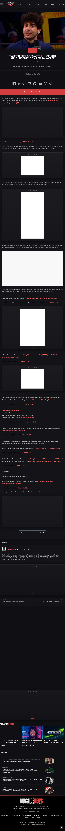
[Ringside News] (31, 804)
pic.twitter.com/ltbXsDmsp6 (48, 298)
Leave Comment (46, 66)
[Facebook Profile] (17, 549)
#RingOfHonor (27, 355)
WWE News (5, 758)
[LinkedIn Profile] (24, 549)
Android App (25, 66)
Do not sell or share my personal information (37, 824)
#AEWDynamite (29, 298)
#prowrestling (37, 355)
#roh (20, 355)
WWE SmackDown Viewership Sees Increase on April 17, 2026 (53, 742)
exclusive (25, 810)
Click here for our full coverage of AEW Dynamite (18, 142)
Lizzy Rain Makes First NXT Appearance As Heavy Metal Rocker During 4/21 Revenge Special (32, 743)
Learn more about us (33, 811)
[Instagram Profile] (27, 549)
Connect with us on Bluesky (32, 91)
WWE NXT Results (7, 777)
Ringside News (27, 806)
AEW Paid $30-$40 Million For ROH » (53, 601)
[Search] (63, 4)
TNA (45, 4)
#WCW (13, 410)
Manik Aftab (27, 61)
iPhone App (16, 66)
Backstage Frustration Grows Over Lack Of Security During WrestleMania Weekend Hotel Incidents (20, 771)
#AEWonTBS (16, 430)
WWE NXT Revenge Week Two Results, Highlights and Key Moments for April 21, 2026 (22, 780)
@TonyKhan (33, 459)
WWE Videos (5, 787)
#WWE (8, 410)
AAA (52, 4)
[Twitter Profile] (21, 549)
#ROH (36, 298)
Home (20, 4)
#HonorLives (36, 400)
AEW (37, 4)
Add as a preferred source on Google (32, 532)
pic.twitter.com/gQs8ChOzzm (50, 461)
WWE (29, 4)
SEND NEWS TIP (35, 66)
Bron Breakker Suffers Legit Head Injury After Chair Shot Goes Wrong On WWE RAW (20, 790)
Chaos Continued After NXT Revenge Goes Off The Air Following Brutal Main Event (10, 743)
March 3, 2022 (54, 302)
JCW (60, 4)
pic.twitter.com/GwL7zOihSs (11, 357)
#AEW (4, 410)
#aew (17, 355)
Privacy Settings (22, 824)
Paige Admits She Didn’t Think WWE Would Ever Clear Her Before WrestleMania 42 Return (22, 760)
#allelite (55, 355)
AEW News (6, 10)
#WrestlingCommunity (48, 400)
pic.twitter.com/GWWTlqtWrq (11, 483)
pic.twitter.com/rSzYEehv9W (25, 417)
